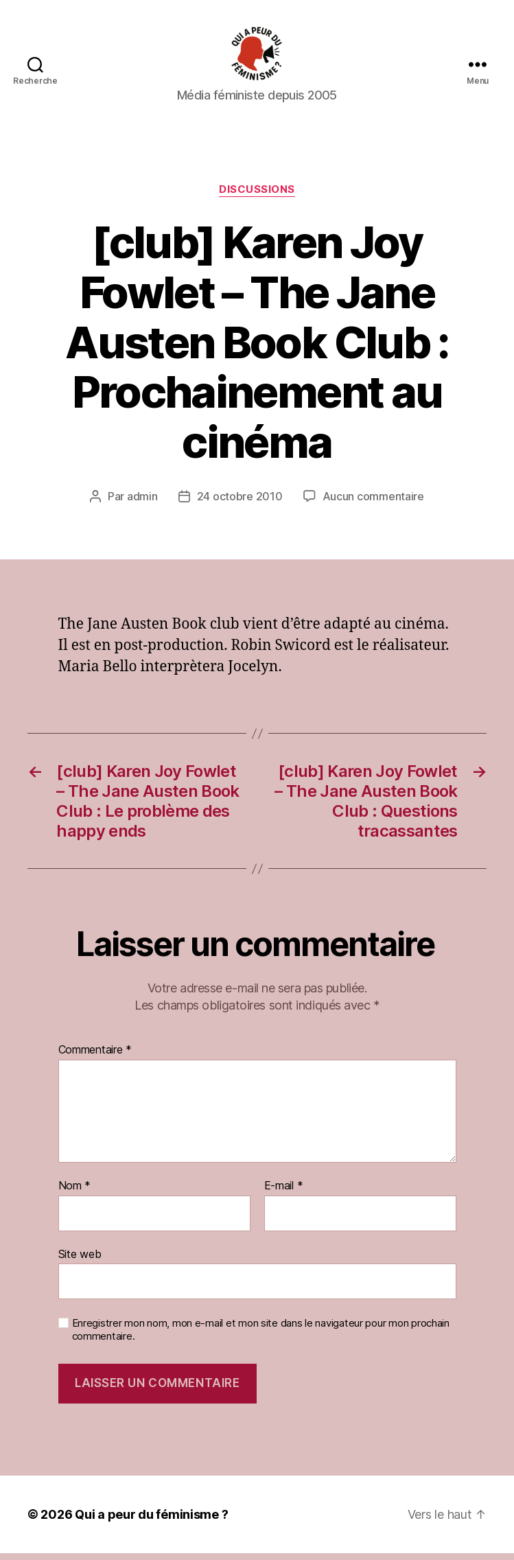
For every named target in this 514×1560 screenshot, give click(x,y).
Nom (74, 1193)
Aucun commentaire (373, 503)
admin (142, 503)
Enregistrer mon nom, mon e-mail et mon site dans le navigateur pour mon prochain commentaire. (260, 1336)
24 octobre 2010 (240, 503)
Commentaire (95, 1057)
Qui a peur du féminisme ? (151, 1521)
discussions (257, 196)
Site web (80, 1261)
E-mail (283, 1193)
